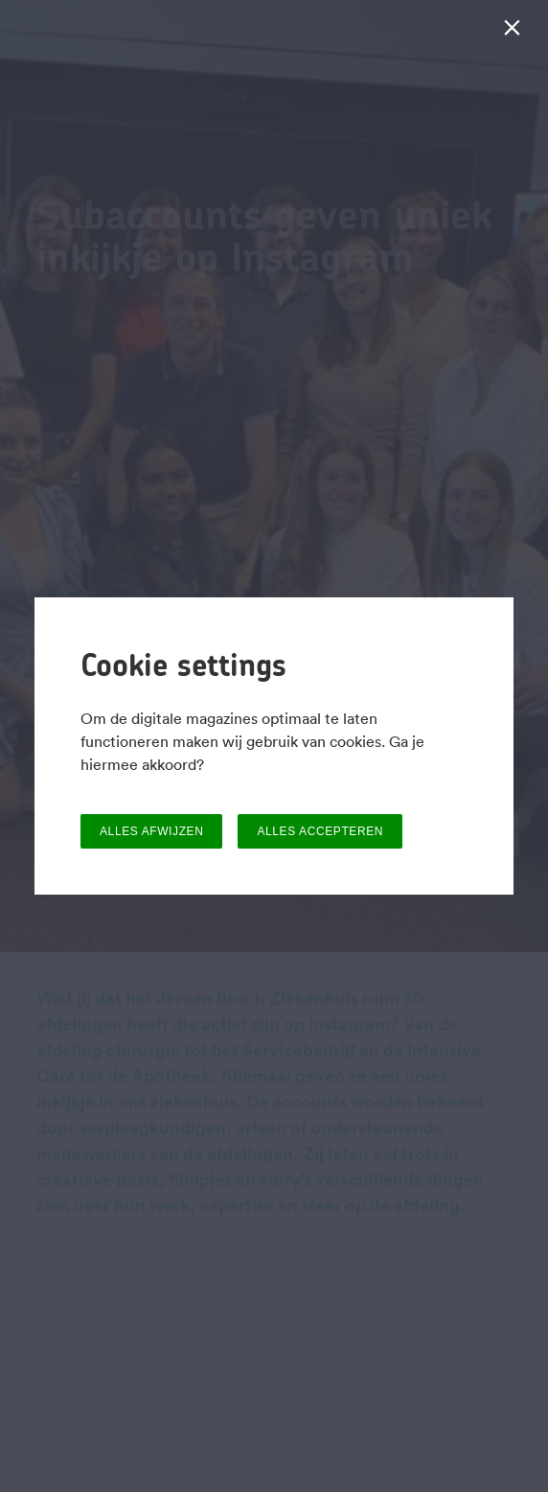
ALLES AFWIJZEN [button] (151, 831)
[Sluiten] (516, 32)
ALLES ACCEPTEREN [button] (320, 831)
